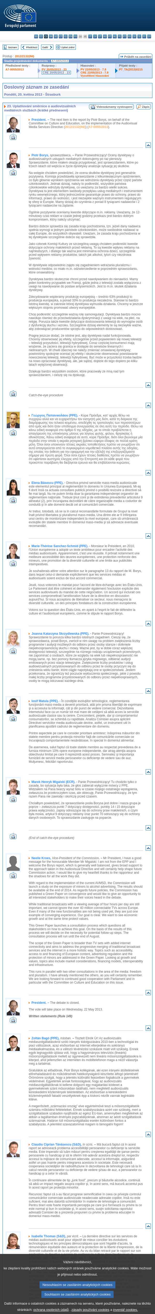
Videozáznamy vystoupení (114, 106)
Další (45, 47)
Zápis (146, 106)
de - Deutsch (56, 36)
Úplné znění (68, 47)
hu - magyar (105, 36)
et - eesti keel (61, 36)
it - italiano (90, 36)
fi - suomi (144, 36)
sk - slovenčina (134, 36)
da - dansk (51, 36)
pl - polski (120, 36)
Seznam (12, 47)
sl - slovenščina (139, 36)
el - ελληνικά (66, 36)
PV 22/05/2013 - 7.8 (93, 69)
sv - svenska (149, 36)
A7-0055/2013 (14, 69)
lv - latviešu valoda (95, 36)
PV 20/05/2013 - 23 (54, 69)
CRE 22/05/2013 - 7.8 (94, 72)
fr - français (75, 36)
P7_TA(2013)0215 (131, 69)
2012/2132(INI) (24, 56)
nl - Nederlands (115, 36)
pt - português (125, 36)
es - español (41, 36)
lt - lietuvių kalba (100, 36)
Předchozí (31, 47)
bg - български (36, 36)
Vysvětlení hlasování (94, 75)
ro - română (129, 36)
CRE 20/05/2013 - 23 (56, 72)
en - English (70, 36)
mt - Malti (110, 36)
